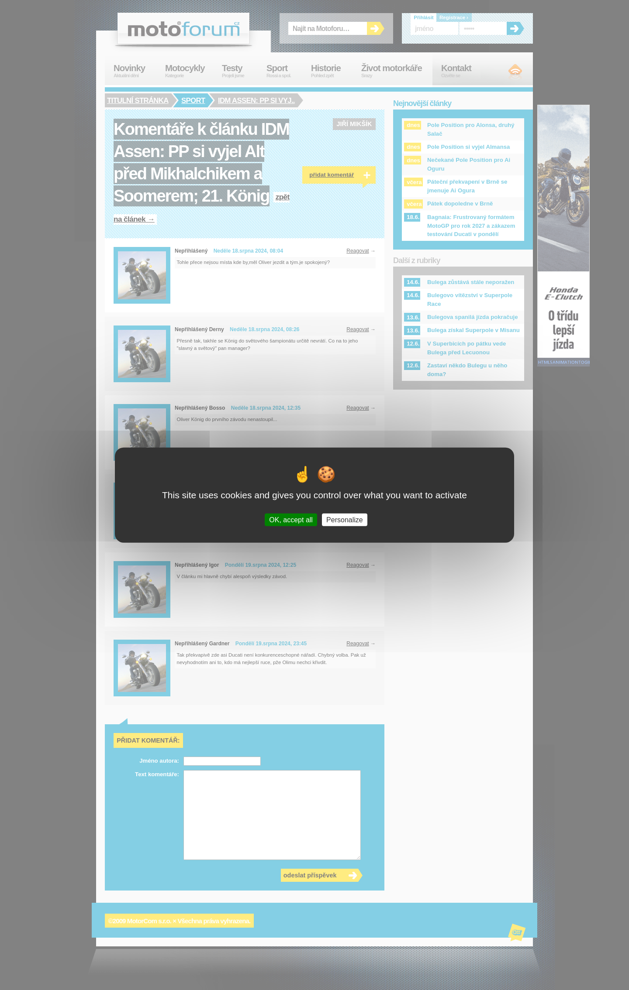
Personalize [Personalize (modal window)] (344, 520)
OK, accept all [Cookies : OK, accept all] (291, 520)
